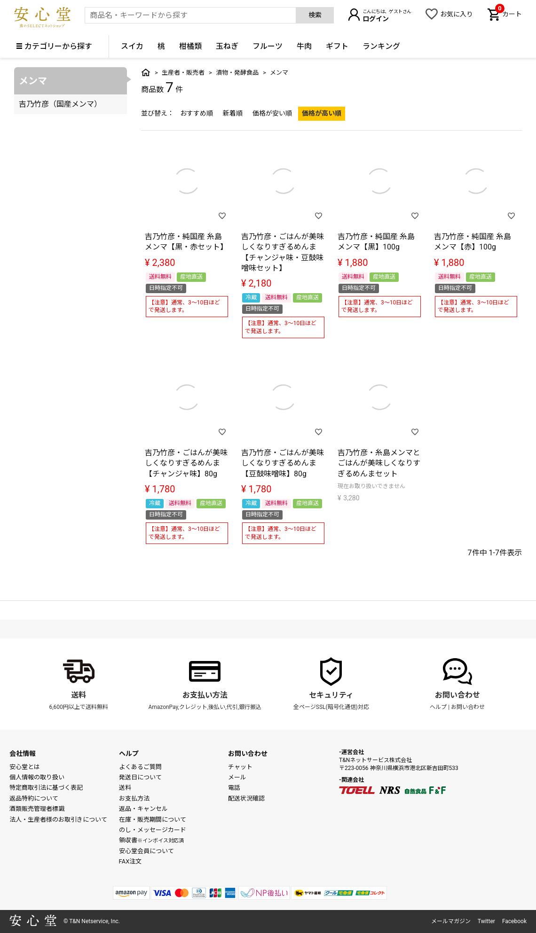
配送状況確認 (246, 798)
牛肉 (304, 46)
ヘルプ (438, 707)
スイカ (132, 46)
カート (508, 13)
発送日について (140, 777)
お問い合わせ (457, 695)
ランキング (381, 46)
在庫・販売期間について (152, 819)
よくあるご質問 (140, 766)
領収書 (151, 840)
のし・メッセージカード (152, 829)
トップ (145, 72)
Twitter (486, 921)
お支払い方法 (205, 695)
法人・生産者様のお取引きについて (58, 819)
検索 (315, 15)
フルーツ (267, 46)
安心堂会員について (146, 851)
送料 (78, 695)
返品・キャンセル (143, 808)
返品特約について (33, 798)
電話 (234, 787)
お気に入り (456, 14)
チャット (240, 766)
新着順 (233, 113)
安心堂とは (24, 766)
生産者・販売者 (183, 72)
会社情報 (22, 753)
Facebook (514, 921)
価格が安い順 (272, 113)
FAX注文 (130, 861)
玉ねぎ (227, 46)
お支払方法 (134, 798)
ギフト (337, 46)
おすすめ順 (196, 113)
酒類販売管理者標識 (36, 808)
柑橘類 (190, 46)
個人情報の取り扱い (36, 777)
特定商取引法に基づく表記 (46, 787)
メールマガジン (451, 921)
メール (237, 777)
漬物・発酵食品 (237, 72)
